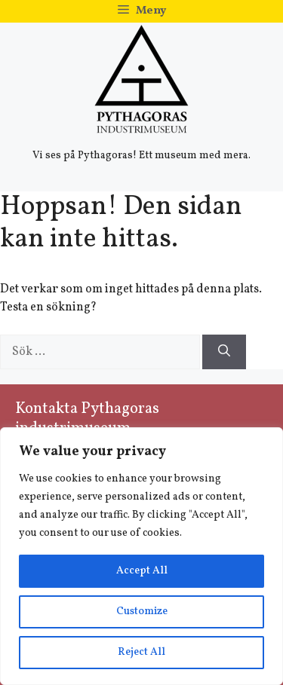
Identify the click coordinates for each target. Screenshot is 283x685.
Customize (142, 611)
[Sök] (224, 352)
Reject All (141, 652)
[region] (141, 556)
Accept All (142, 571)
